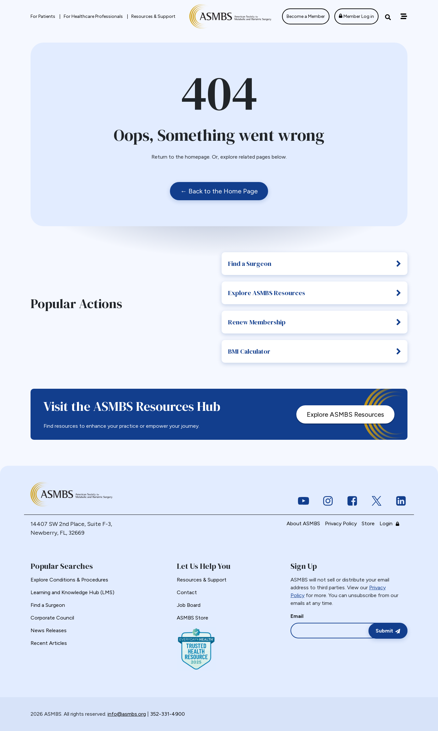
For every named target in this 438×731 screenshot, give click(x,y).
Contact (187, 592)
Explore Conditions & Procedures (69, 580)
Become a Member (306, 16)
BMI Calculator (314, 351)
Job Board (188, 605)
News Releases (49, 630)
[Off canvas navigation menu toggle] (404, 16)
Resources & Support (153, 16)
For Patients (43, 16)
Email (296, 616)
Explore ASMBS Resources (314, 293)
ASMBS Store (192, 618)
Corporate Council (52, 618)
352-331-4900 (167, 714)
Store (368, 523)
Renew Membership (314, 322)
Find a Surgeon (314, 263)
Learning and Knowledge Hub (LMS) (72, 592)
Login (391, 523)
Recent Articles (49, 643)
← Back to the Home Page (219, 191)
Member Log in (356, 16)
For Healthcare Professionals (94, 16)
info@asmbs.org (127, 714)
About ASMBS (303, 523)
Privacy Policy (341, 523)
